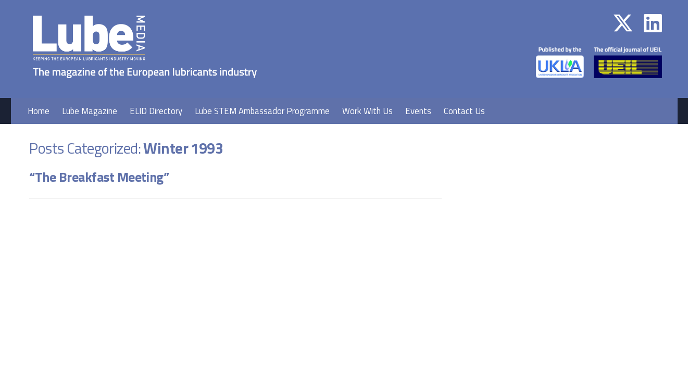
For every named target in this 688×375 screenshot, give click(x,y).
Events (418, 111)
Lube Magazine (89, 111)
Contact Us (464, 111)
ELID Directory (156, 111)
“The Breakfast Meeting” (99, 177)
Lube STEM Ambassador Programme (262, 111)
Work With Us (367, 111)
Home (38, 111)
